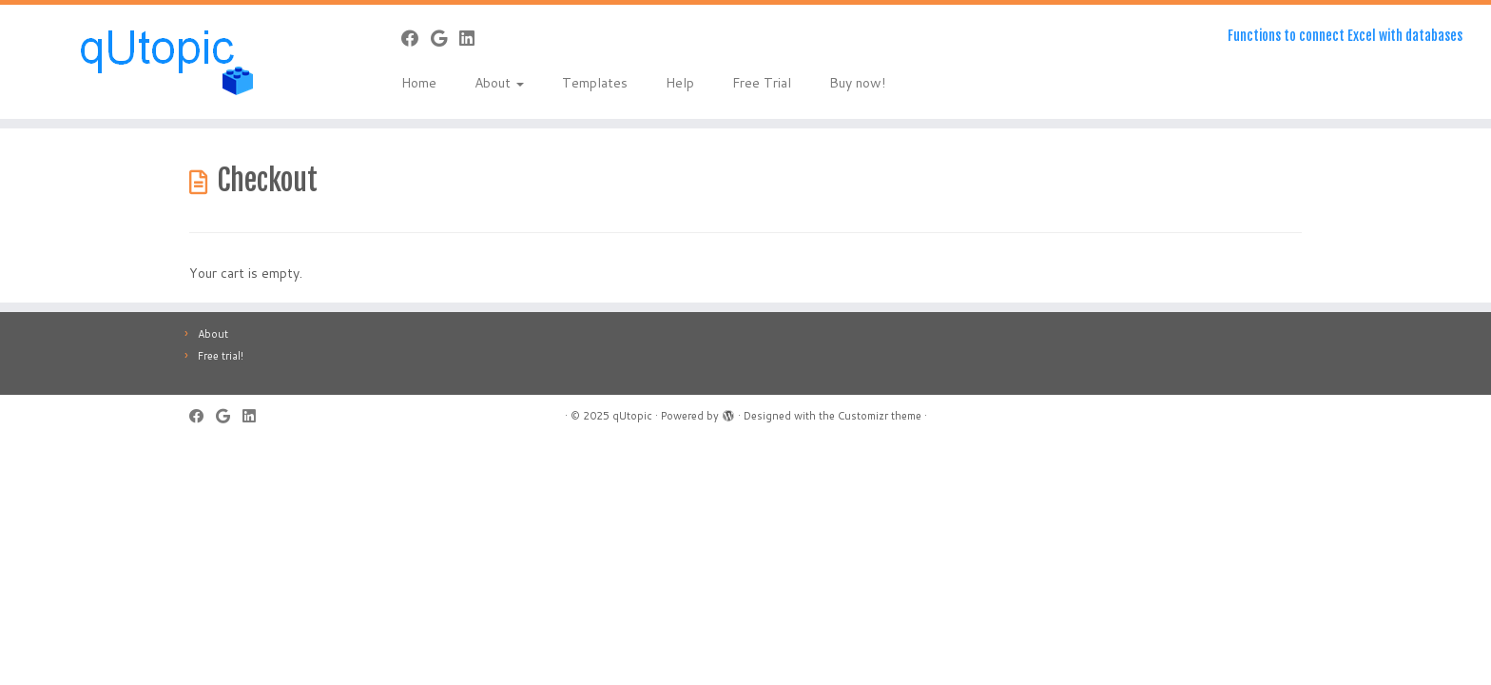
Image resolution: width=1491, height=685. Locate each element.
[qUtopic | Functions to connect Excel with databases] (172, 61)
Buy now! (857, 82)
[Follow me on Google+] (445, 38)
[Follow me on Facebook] (416, 38)
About (499, 82)
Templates (595, 82)
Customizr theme (879, 415)
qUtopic (632, 415)
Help (680, 82)
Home (418, 82)
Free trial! (220, 355)
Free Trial (761, 82)
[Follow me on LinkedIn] (473, 38)
